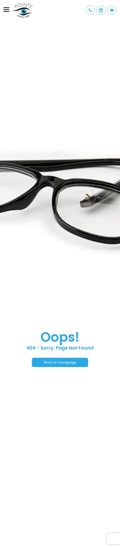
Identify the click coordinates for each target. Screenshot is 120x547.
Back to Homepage (60, 362)
